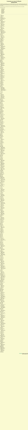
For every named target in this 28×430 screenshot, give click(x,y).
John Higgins (20, 428)
